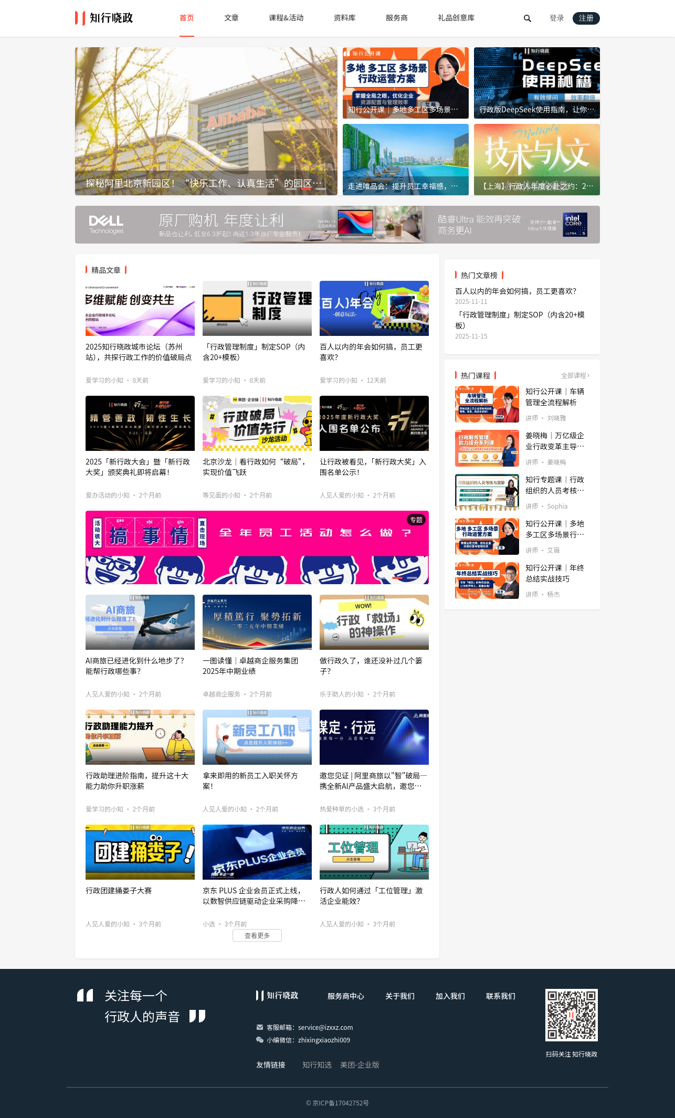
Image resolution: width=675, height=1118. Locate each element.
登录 (557, 18)
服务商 (397, 17)
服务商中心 (346, 995)
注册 (586, 18)
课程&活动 (286, 17)
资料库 (345, 17)
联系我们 (500, 995)
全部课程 (573, 375)
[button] (291, 189)
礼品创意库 (456, 17)
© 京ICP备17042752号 (338, 1102)
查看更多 (257, 935)
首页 (187, 17)
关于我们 (400, 995)
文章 (231, 17)
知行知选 (317, 1064)
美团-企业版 (359, 1064)
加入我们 (450, 995)
